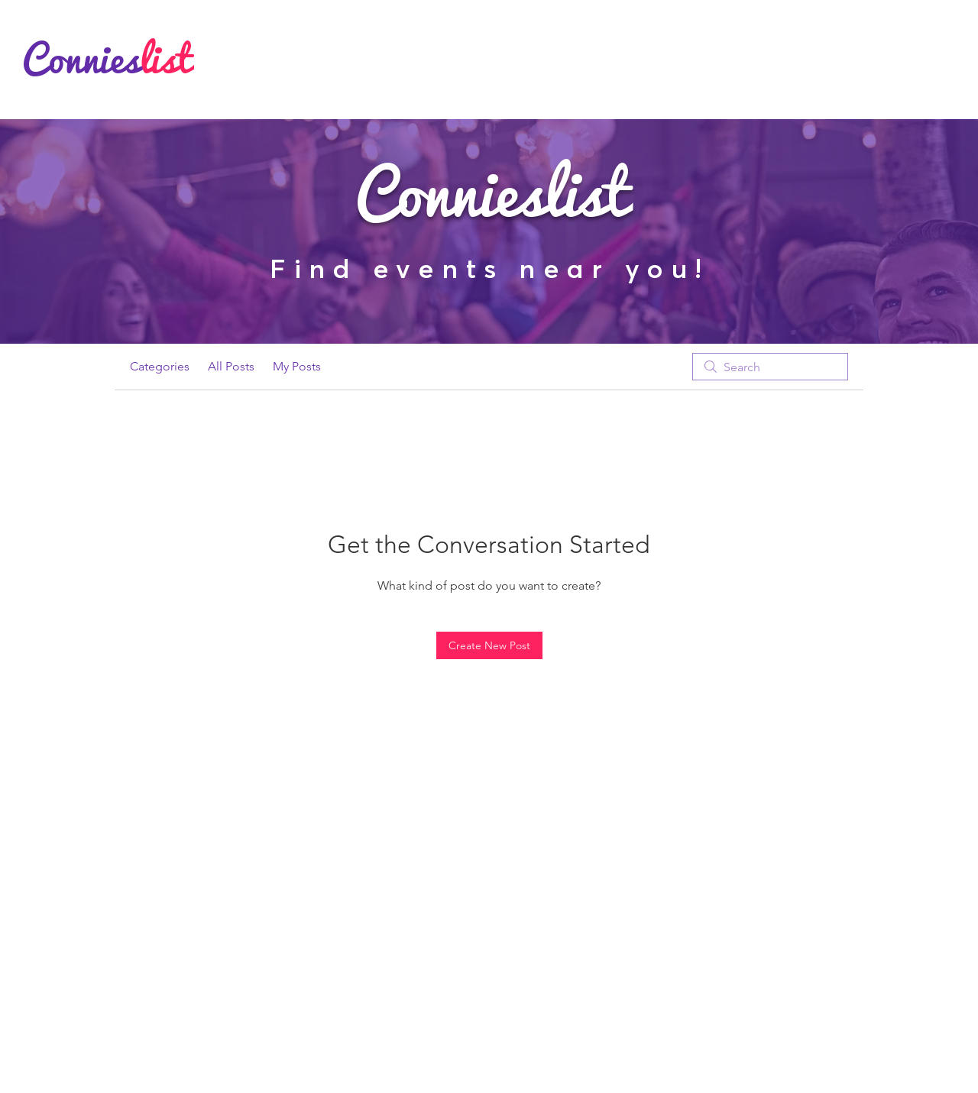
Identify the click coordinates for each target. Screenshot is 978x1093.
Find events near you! (490, 268)
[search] (770, 366)
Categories (159, 366)
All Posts (231, 366)
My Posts (297, 366)
